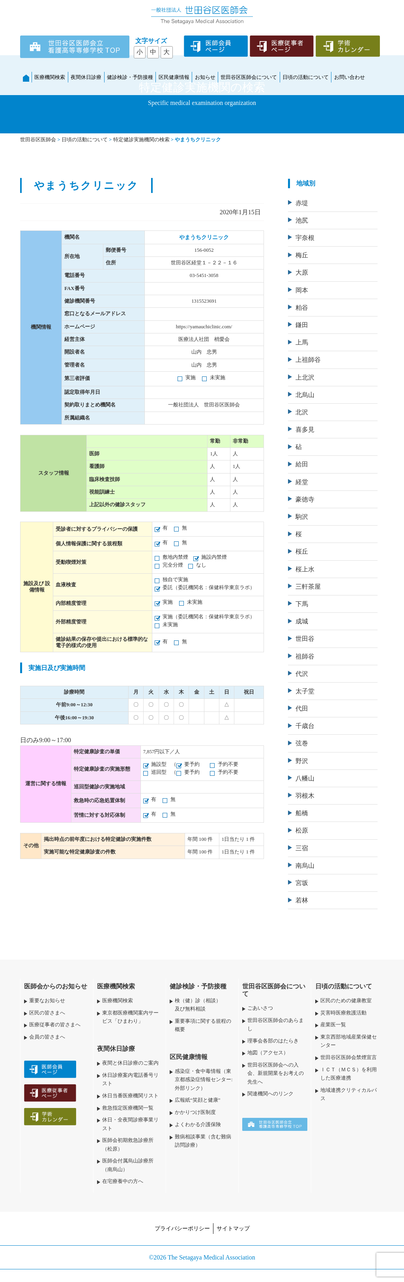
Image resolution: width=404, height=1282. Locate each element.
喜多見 (305, 429)
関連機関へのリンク (270, 1094)
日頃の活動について (305, 77)
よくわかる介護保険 (198, 1124)
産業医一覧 (333, 1024)
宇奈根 (305, 237)
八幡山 (305, 778)
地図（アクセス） (267, 1053)
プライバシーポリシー (182, 1228)
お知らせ (205, 77)
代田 (302, 708)
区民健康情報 (174, 77)
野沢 (302, 761)
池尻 (302, 220)
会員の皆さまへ (47, 1037)
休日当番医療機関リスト (130, 1096)
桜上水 (305, 569)
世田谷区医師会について (249, 77)
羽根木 (305, 795)
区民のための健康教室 (346, 1000)
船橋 (302, 813)
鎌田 (302, 325)
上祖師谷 (308, 359)
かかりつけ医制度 (195, 1112)
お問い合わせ (349, 77)
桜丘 (302, 551)
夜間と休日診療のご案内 (130, 1063)
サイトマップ (233, 1228)
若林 (302, 900)
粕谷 (302, 307)
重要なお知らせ (47, 1000)
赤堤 (302, 203)
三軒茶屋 (308, 586)
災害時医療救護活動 (343, 1013)
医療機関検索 (49, 77)
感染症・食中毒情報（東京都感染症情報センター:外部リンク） (204, 1080)
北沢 (302, 412)
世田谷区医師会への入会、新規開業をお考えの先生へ (275, 1073)
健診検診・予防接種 (130, 77)
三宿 (302, 848)
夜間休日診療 (86, 77)
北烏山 (305, 394)
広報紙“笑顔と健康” (197, 1100)
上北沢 (305, 377)
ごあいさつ (260, 1008)
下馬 (302, 604)
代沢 (302, 673)
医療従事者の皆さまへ (54, 1024)
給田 (302, 464)
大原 (302, 272)
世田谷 (305, 638)
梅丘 (302, 255)
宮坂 (302, 883)
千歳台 (305, 725)
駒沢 (302, 516)
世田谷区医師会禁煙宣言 (348, 1057)
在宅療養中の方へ (122, 1181)
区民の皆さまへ (47, 1013)
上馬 (302, 342)
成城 (302, 621)
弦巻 (302, 743)
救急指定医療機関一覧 (127, 1108)
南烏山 (305, 865)
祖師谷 (305, 656)
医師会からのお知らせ (55, 986)
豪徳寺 (305, 499)
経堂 (302, 482)
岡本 (302, 290)
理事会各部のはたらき (273, 1041)
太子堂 (305, 691)
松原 (302, 830)
